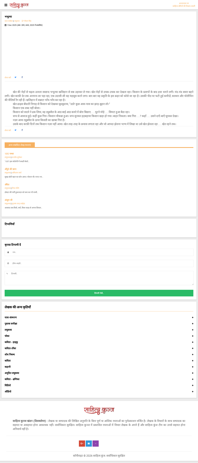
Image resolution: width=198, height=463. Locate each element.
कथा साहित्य (9, 21)
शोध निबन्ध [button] (99, 355)
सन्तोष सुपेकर (17, 157)
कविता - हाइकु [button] (99, 342)
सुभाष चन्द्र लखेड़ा (18, 203)
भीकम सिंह (26, 21)
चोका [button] (99, 336)
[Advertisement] (99, 49)
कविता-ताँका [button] (99, 348)
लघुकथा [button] (99, 330)
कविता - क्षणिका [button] (99, 379)
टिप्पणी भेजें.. (98, 293)
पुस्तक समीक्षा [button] (99, 324)
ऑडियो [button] (99, 392)
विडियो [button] (99, 385)
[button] (15, 77)
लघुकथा (17, 21)
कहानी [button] (99, 367)
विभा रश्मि (15, 188)
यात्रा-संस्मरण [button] (99, 317)
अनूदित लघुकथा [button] (99, 373)
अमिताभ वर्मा (16, 173)
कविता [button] (99, 361)
